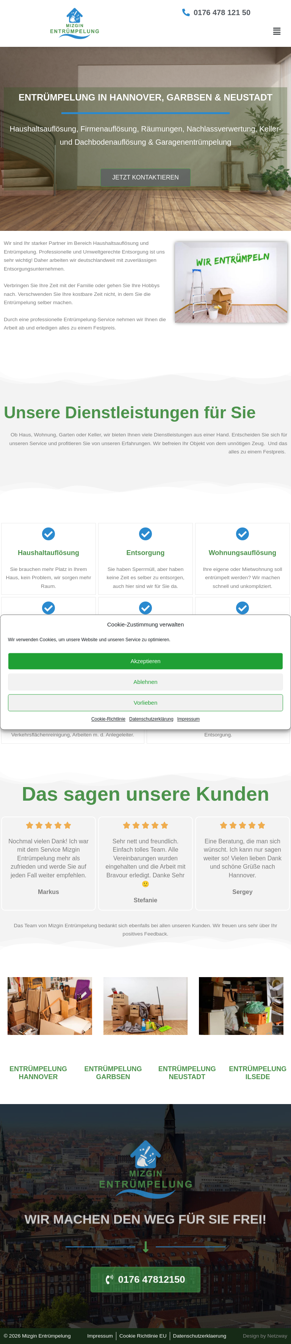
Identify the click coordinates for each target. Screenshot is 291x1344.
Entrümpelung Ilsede (257, 1073)
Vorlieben (146, 702)
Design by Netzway (265, 1336)
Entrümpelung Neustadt (187, 1073)
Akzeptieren (145, 661)
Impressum (188, 719)
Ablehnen (145, 682)
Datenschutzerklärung (151, 719)
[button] (277, 31)
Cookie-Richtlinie (108, 719)
